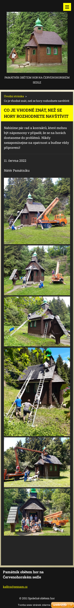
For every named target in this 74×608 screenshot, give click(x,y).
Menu (67, 7)
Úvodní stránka (14, 96)
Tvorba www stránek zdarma (34, 604)
